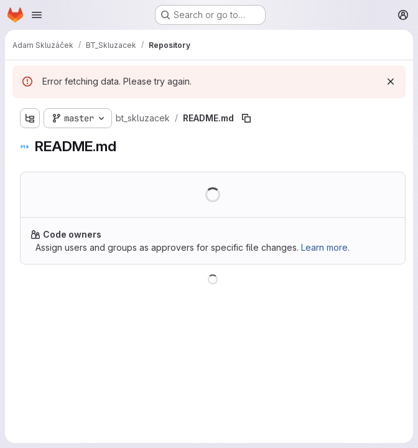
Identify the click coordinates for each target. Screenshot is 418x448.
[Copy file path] (246, 118)
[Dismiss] (390, 81)
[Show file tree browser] (30, 118)
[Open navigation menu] (37, 15)
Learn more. (325, 247)
